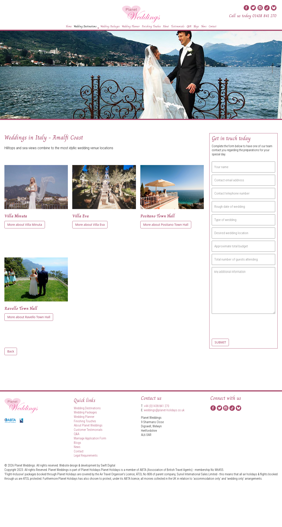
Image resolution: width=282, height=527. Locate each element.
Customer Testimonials (88, 430)
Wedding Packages (110, 26)
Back (10, 351)
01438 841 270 (264, 15)
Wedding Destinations (86, 27)
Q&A (189, 26)
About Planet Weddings (88, 425)
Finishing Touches (151, 26)
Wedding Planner (131, 26)
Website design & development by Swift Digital (87, 465)
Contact (212, 26)
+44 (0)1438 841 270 (156, 406)
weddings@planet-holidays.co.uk (164, 410)
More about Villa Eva (90, 224)
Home (69, 26)
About (166, 26)
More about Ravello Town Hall (28, 317)
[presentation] (237, 328)
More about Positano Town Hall (165, 224)
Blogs (196, 26)
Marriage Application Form (90, 438)
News (203, 26)
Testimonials (177, 26)
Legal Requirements (86, 455)
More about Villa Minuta (24, 224)
